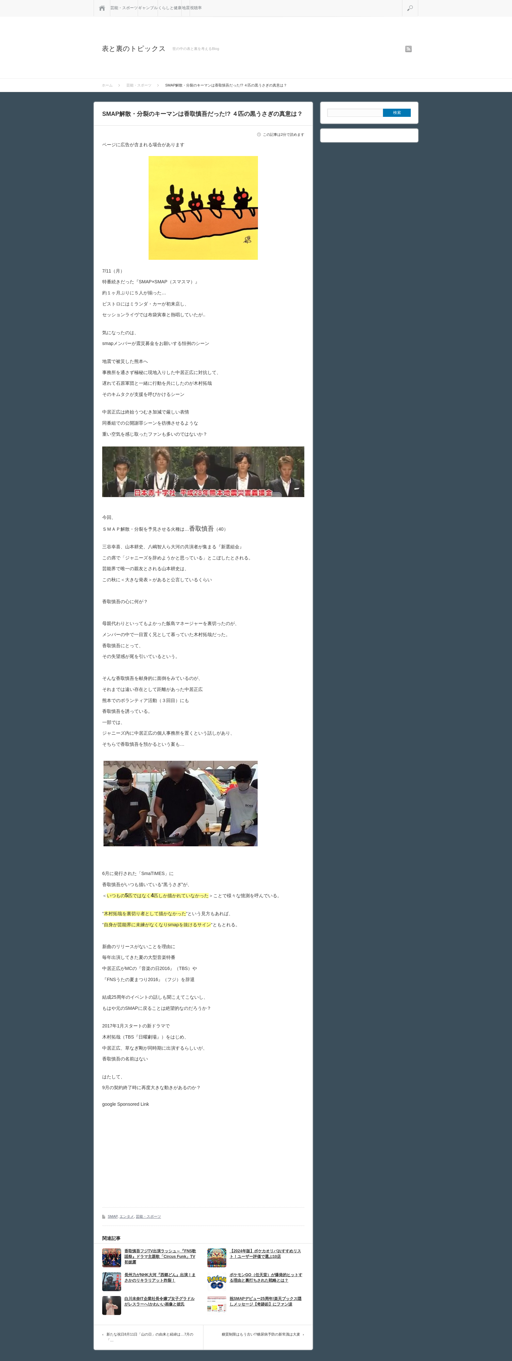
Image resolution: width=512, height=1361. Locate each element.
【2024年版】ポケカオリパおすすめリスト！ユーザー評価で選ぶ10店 (265, 1254)
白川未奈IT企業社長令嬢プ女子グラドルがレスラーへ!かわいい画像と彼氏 (159, 1301)
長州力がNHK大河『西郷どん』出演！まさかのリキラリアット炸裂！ (160, 1278)
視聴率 (196, 8)
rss (408, 49)
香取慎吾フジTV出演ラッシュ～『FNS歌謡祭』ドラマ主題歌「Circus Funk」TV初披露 (160, 1256)
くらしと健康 (170, 8)
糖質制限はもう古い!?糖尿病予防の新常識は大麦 (261, 1334)
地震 (186, 8)
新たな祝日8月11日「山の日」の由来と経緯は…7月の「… (149, 1337)
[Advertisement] (157, 1152)
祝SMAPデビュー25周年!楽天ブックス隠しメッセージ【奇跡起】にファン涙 (265, 1301)
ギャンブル (148, 8)
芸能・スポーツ (124, 8)
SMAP (113, 1216)
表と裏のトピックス (134, 48)
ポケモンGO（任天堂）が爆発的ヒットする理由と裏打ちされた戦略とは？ (266, 1278)
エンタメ (127, 1216)
